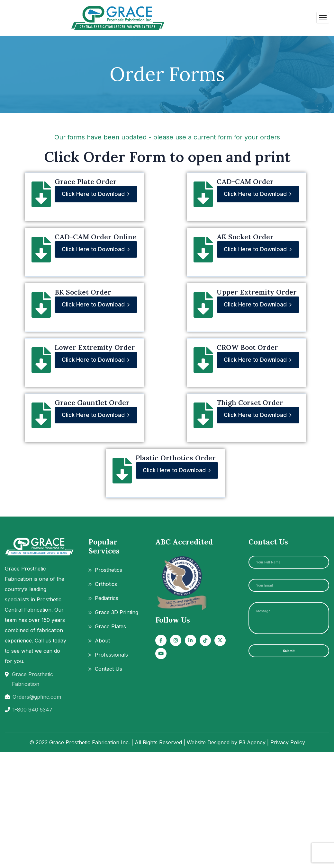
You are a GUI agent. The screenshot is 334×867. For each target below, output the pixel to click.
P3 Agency (252, 742)
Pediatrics (106, 598)
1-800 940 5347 (32, 709)
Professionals (111, 654)
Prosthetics (108, 570)
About (102, 640)
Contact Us (108, 669)
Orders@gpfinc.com (37, 697)
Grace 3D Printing (116, 612)
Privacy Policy (287, 742)
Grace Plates (110, 626)
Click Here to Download (96, 194)
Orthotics (106, 584)
